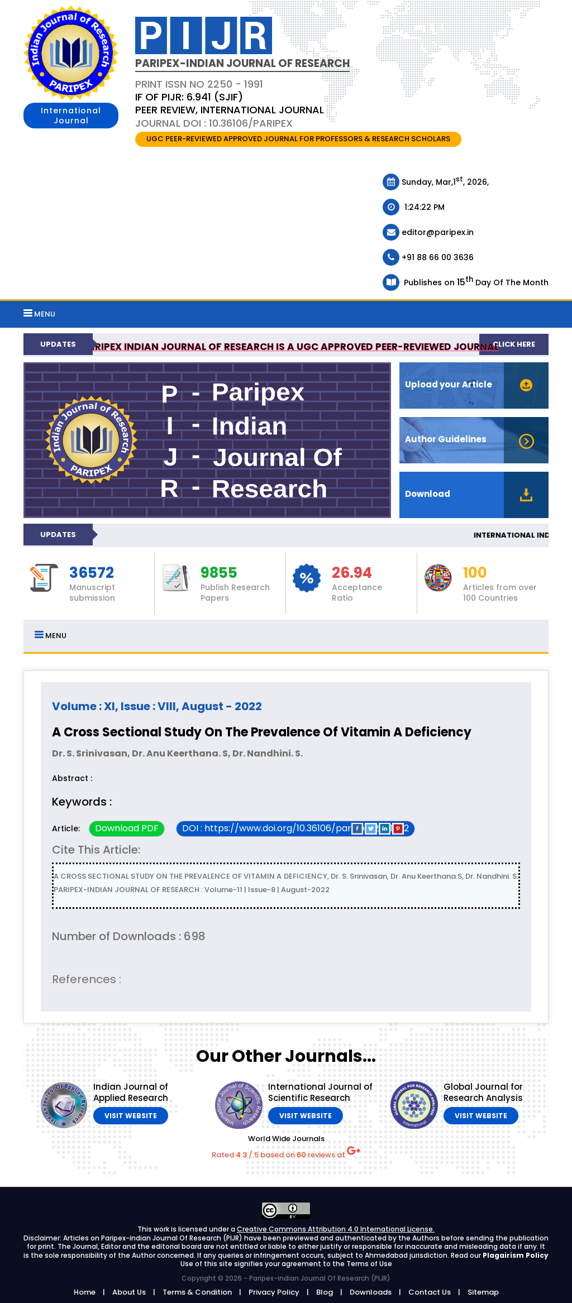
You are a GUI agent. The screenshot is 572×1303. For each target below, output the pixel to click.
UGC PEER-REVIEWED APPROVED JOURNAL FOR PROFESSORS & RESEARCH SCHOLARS (298, 138)
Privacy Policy (274, 1292)
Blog (324, 1292)
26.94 (352, 573)
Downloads (371, 1292)
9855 (219, 573)
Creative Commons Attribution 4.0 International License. (336, 1229)
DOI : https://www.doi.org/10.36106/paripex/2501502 (295, 828)
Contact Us (429, 1292)
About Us (129, 1292)
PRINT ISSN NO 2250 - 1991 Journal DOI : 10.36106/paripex (229, 104)
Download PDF (127, 828)
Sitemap (483, 1292)
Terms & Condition (197, 1292)
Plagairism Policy (516, 1255)
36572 (91, 573)
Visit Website (130, 1115)
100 (475, 573)
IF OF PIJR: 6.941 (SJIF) (189, 97)
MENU (39, 314)
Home (85, 1292)
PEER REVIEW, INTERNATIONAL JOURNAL (229, 110)
